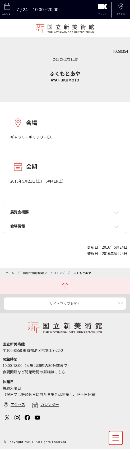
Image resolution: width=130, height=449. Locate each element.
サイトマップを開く (65, 303)
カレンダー (49, 404)
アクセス (18, 404)
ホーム (10, 273)
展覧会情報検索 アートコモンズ (44, 273)
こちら (60, 371)
